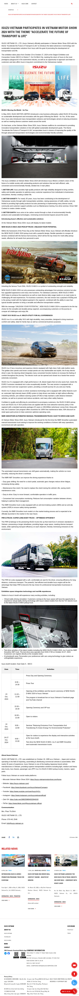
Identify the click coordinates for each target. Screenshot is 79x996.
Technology (7, 937)
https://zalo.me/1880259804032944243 (24, 799)
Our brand (71, 926)
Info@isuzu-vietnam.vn (15, 823)
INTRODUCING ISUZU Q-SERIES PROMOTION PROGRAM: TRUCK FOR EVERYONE (13, 877)
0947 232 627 (36, 963)
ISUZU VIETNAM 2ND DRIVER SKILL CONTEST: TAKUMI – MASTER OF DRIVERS (39, 877)
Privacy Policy (8, 976)
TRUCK (10, 870)
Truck (69, 933)
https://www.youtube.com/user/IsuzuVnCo (25, 791)
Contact (34, 4)
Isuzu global (7, 940)
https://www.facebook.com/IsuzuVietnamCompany (29, 787)
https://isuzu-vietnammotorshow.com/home (45, 779)
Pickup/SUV (70, 929)
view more (5, 900)
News (6, 4)
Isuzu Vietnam (9, 926)
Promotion (17, 896)
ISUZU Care (24, 4)
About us (7, 930)
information (5, 896)
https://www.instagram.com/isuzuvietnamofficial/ (28, 795)
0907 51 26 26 (39, 960)
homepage (11, 10)
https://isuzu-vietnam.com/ (19, 783)
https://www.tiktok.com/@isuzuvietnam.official (25, 803)
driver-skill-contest (40, 870)
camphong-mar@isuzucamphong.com (44, 966)
